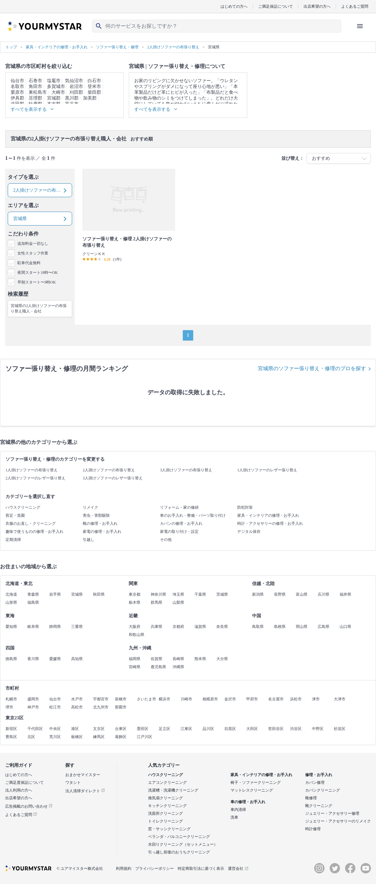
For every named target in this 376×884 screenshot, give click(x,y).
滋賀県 (200, 626)
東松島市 (38, 92)
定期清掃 (13, 539)
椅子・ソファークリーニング (255, 782)
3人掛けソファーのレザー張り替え (113, 478)
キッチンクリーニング (167, 805)
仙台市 (17, 80)
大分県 (222, 659)
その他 (166, 539)
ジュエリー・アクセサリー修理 (332, 813)
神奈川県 (158, 594)
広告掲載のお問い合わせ (28, 806)
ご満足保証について (275, 6)
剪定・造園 (15, 515)
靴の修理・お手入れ (100, 523)
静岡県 (55, 626)
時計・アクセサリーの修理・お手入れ (270, 523)
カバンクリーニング (322, 790)
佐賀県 (156, 659)
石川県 (323, 594)
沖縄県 (178, 667)
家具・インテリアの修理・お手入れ (268, 515)
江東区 (186, 728)
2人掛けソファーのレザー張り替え (35, 478)
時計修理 (313, 829)
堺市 (9, 707)
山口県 (345, 626)
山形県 (11, 602)
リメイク (90, 507)
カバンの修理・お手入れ (181, 523)
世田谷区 (276, 728)
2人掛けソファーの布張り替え (109, 470)
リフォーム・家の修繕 (179, 507)
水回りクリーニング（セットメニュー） (183, 844)
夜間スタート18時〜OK (37, 272)
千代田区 (35, 728)
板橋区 (77, 737)
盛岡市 (33, 699)
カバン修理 (314, 782)
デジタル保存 (248, 531)
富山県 (301, 594)
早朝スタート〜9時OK (36, 282)
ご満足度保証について (24, 782)
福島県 (33, 602)
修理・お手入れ (318, 775)
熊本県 (200, 659)
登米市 (94, 86)
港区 (75, 728)
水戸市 (77, 699)
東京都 (134, 594)
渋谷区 (296, 728)
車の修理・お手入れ (247, 802)
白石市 (94, 80)
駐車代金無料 (29, 263)
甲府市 (252, 699)
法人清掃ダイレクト (85, 791)
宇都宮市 (100, 699)
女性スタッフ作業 (32, 253)
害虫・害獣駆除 (96, 515)
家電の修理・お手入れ (102, 531)
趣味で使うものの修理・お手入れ (34, 531)
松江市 (55, 707)
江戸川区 (144, 737)
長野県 (280, 594)
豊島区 (11, 737)
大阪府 (134, 626)
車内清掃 (238, 809)
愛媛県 (55, 659)
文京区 (99, 728)
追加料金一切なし (32, 243)
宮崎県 (134, 667)
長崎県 (178, 659)
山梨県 (178, 602)
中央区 (55, 728)
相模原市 (210, 699)
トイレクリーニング (165, 821)
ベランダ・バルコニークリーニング (179, 836)
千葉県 (200, 594)
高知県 (77, 659)
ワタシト (73, 782)
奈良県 (222, 626)
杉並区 (339, 728)
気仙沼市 (74, 80)
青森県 (33, 594)
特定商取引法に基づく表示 (201, 868)
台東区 (121, 728)
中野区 (318, 728)
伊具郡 (17, 98)
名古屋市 (276, 699)
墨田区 (142, 728)
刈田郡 (76, 92)
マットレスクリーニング (251, 790)
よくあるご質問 (354, 6)
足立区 (164, 728)
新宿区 (11, 728)
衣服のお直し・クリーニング (30, 523)
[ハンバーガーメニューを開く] (360, 26)
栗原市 (17, 92)
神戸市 (33, 707)
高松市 (77, 707)
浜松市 (296, 699)
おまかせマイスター (82, 775)
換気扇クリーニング (165, 798)
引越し (88, 539)
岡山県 (301, 626)
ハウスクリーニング (22, 507)
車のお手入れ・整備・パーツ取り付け (193, 515)
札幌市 (11, 699)
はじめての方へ (234, 6)
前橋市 (121, 699)
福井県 (345, 594)
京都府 (178, 626)
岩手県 (55, 594)
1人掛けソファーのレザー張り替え (267, 470)
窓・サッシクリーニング (169, 829)
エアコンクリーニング (167, 782)
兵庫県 (156, 626)
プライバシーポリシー (154, 868)
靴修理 (311, 798)
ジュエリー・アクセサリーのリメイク (338, 821)
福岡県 (134, 659)
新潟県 (258, 594)
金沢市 (230, 699)
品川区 (208, 728)
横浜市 (164, 699)
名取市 (17, 86)
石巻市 (35, 80)
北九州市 (100, 707)
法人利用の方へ (18, 790)
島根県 (280, 626)
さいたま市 (146, 699)
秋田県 (99, 594)
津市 (316, 699)
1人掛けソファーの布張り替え (31, 470)
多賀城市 (56, 86)
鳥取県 (258, 626)
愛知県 (11, 626)
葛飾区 (121, 737)
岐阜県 (33, 626)
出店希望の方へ (317, 6)
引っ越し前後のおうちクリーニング (179, 852)
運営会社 (238, 868)
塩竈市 (54, 80)
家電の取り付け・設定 (179, 531)
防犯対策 (245, 507)
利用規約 (123, 868)
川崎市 (186, 699)
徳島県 (11, 659)
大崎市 (58, 92)
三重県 (77, 626)
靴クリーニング (318, 805)
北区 (31, 737)
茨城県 (222, 594)
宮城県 (77, 594)
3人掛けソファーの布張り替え (186, 470)
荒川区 (55, 737)
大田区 (252, 728)
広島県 (323, 626)
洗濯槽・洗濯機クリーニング (173, 790)
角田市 (35, 86)
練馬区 (99, 737)
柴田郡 (94, 92)
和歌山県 (136, 634)
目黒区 (230, 728)
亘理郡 (35, 98)
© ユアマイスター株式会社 (80, 868)
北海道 (11, 594)
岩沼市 (76, 86)
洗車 (234, 817)
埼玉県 (178, 594)
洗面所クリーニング (165, 813)
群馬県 (156, 602)
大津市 (339, 699)
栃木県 (134, 602)
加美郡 (90, 98)
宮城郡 (54, 98)
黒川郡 (72, 98)
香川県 (33, 659)
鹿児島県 (158, 667)
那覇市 (121, 707)
